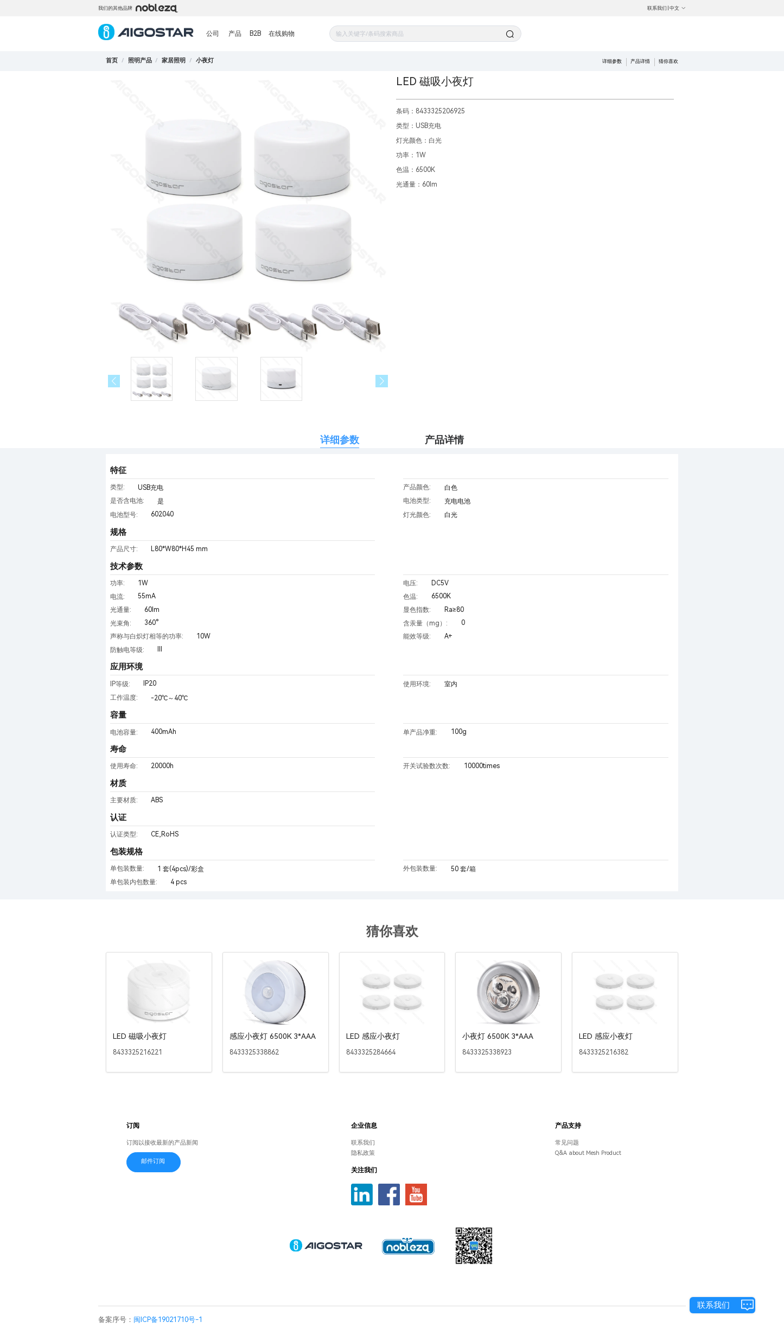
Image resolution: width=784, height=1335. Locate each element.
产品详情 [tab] (444, 439)
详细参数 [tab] (339, 439)
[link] (140, 60)
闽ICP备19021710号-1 (167, 1319)
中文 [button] (678, 8)
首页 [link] (112, 60)
